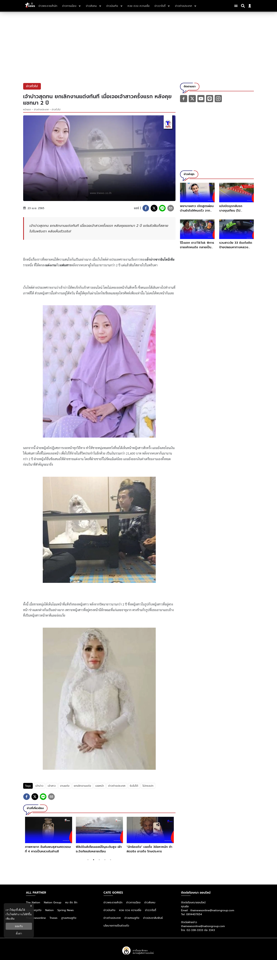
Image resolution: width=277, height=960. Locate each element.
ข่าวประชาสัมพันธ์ (153, 918)
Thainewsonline (36, 918)
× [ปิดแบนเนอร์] (31, 905)
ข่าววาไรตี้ (150, 910)
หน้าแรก (27, 109)
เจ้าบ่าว (39, 786)
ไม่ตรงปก (148, 786)
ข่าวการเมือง (133, 902)
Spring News (65, 910)
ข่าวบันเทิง (109, 910)
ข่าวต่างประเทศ (41, 109)
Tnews (53, 918)
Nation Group (52, 902)
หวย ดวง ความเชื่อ (130, 910)
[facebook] (145, 208)
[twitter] (154, 208)
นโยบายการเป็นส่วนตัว (116, 926)
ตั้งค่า (19, 933)
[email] (170, 208)
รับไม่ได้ (134, 786)
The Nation (33, 902)
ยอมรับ (19, 926)
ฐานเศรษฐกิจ (68, 918)
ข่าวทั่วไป (56, 109)
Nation (49, 910)
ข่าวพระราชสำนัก (113, 902)
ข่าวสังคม (149, 902)
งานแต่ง (64, 786)
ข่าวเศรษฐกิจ (131, 918)
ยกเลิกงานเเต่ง (82, 786)
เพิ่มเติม (10, 918)
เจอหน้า (99, 786)
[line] (162, 208)
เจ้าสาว (52, 786)
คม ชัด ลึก (71, 902)
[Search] (243, 6)
